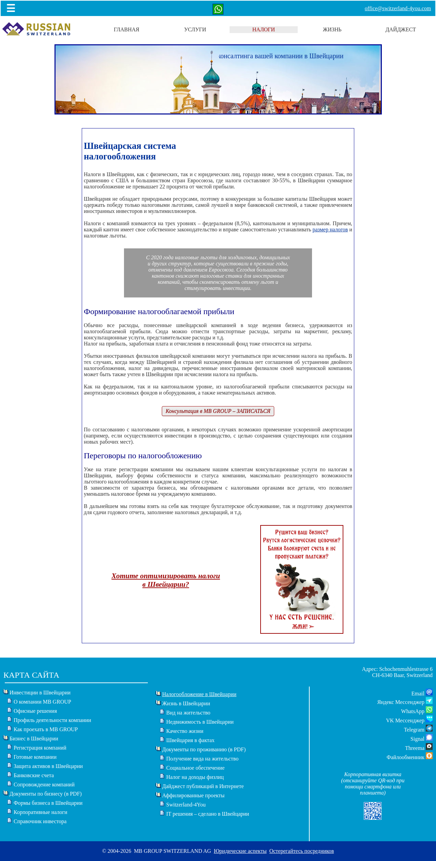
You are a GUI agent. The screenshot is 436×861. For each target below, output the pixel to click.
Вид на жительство (188, 713)
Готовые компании (35, 757)
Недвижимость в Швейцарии (200, 722)
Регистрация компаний (40, 748)
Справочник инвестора (40, 821)
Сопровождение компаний (44, 784)
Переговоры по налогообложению (143, 455)
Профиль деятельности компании (52, 720)
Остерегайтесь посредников (301, 851)
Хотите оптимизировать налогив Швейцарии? (165, 580)
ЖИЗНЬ (332, 29)
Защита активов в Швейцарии (48, 766)
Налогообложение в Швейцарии (199, 694)
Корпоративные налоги (40, 812)
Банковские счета (34, 775)
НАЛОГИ (263, 29)
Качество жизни (184, 731)
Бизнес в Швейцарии (34, 738)
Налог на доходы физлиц (195, 777)
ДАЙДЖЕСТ (401, 29)
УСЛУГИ (195, 29)
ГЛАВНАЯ (126, 29)
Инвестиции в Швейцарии (40, 692)
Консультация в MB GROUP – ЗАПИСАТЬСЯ (218, 411)
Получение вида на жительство (202, 759)
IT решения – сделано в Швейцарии (207, 814)
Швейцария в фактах (190, 740)
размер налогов (330, 229)
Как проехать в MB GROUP (46, 729)
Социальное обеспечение (195, 768)
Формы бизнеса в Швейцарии (48, 803)
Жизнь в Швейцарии (186, 703)
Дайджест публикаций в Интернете (203, 786)
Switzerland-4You (186, 805)
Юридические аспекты (240, 851)
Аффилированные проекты (193, 795)
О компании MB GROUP (42, 702)
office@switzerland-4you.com (398, 8)
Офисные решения (35, 711)
